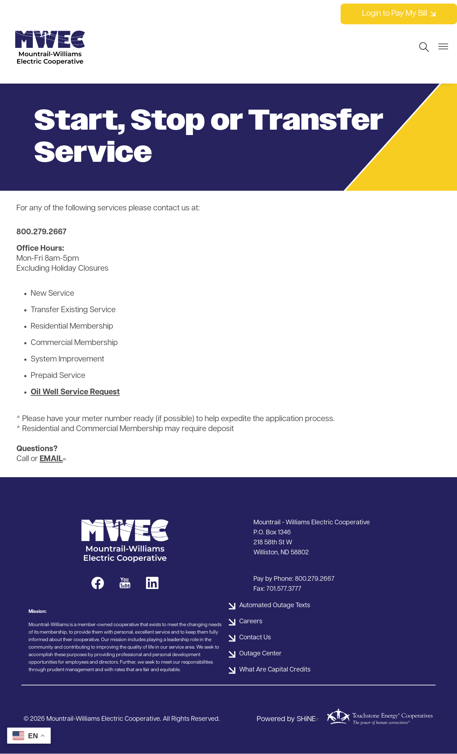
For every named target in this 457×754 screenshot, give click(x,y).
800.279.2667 (315, 579)
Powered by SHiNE (289, 719)
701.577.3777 (283, 589)
